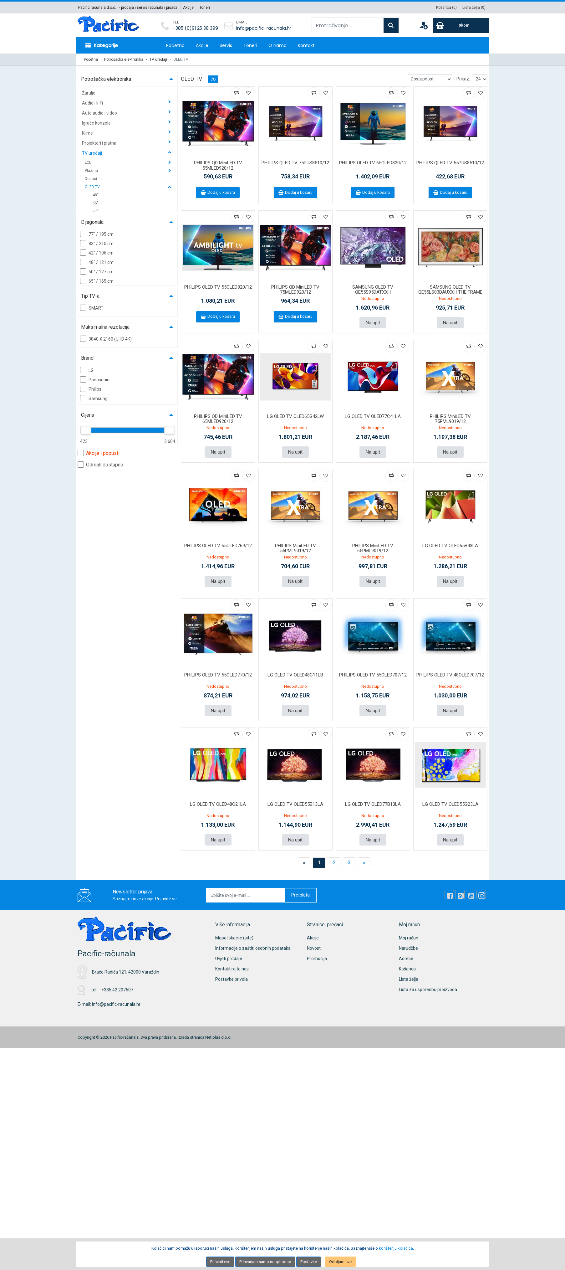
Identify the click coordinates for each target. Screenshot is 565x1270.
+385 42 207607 (117, 989)
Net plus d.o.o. (218, 1037)
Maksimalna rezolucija (105, 327)
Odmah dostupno (100, 464)
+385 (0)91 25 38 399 (195, 28)
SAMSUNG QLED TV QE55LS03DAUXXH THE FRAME (450, 289)
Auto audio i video (100, 113)
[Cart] (461, 25)
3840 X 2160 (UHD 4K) (106, 339)
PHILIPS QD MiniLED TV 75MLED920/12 (295, 289)
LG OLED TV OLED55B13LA (295, 804)
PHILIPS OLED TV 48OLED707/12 (450, 675)
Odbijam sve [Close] (340, 1261)
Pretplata (300, 894)
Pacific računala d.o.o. (97, 7)
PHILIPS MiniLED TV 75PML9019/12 (450, 419)
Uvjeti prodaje (228, 958)
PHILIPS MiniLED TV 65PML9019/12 (372, 548)
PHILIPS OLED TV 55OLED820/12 (218, 287)
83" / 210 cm (97, 243)
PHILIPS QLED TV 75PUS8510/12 (295, 163)
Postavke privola (231, 979)
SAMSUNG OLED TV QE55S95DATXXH (372, 289)
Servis (226, 45)
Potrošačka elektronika (123, 59)
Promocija (317, 958)
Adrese (406, 958)
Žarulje (88, 92)
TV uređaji (158, 59)
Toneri (204, 7)
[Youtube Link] (470, 895)
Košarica (407, 968)
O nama (277, 45)
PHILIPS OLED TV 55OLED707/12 (373, 675)
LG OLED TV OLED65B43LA (450, 545)
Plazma (92, 170)
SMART (92, 308)
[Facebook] (449, 895)
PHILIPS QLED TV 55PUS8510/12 (450, 163)
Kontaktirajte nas (232, 968)
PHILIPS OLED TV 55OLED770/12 (218, 675)
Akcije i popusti (99, 453)
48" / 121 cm (97, 262)
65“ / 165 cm (97, 281)
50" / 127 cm (97, 271)
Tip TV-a (90, 296)
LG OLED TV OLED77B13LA (373, 804)
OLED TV (93, 187)
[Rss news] (460, 895)
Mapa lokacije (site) (234, 937)
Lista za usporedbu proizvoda (428, 989)
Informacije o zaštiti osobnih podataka (253, 948)
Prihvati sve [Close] (220, 1261)
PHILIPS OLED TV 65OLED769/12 (218, 545)
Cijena (87, 415)
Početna (175, 45)
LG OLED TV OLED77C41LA (373, 416)
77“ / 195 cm (97, 234)
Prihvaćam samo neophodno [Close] (265, 1261)
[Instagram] (481, 895)
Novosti (314, 948)
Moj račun (408, 937)
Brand (87, 358)
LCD (89, 162)
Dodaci (91, 179)
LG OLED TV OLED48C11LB (295, 675)
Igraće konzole (97, 123)
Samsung (94, 398)
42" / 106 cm (97, 252)
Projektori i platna (99, 143)
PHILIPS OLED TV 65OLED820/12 (373, 163)
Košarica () (446, 7)
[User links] (423, 25)
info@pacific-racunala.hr (263, 28)
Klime (88, 133)
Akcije (188, 7)
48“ (96, 195)
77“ (96, 211)
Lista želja (408, 979)
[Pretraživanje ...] (348, 25)
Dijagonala (92, 222)
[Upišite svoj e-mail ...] (246, 895)
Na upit (373, 323)
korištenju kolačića (396, 1248)
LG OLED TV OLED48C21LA (218, 804)
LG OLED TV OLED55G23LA (450, 804)
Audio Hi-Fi (93, 102)
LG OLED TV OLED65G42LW (295, 416)
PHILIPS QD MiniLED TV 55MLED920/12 (218, 165)
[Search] (391, 25)
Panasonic (94, 379)
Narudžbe (408, 948)
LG (87, 370)
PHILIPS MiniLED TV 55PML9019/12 (295, 548)
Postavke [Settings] (308, 1261)
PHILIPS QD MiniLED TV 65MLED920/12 (218, 419)
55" (95, 203)
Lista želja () (474, 7)
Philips (90, 389)
